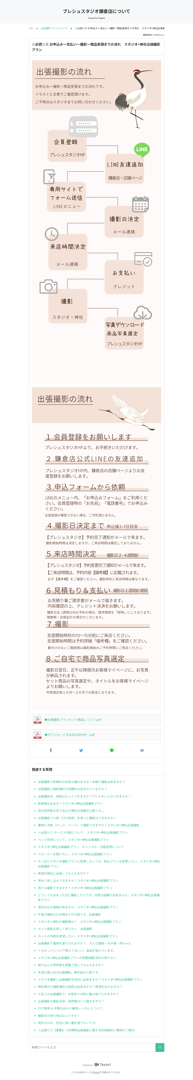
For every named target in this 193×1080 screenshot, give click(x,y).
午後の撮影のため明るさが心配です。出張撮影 (69, 914)
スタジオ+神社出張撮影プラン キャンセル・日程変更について (81, 846)
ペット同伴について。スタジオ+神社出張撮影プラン (73, 839)
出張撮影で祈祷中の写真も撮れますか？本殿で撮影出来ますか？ (81, 781)
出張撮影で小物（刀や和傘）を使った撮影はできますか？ (77, 818)
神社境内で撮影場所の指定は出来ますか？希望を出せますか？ (80, 986)
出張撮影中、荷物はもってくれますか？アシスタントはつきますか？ (84, 796)
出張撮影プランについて (54, 28)
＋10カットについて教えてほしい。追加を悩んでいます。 (77, 950)
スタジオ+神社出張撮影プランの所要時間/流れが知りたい (77, 957)
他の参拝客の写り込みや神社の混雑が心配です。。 (72, 810)
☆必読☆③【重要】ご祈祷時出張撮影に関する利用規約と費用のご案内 (86, 1030)
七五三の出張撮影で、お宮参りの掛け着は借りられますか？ (78, 994)
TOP (31, 28)
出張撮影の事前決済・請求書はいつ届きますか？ (71, 1001)
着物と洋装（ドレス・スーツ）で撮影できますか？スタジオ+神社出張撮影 (88, 825)
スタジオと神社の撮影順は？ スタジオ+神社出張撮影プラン (79, 921)
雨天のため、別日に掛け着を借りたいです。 (68, 1022)
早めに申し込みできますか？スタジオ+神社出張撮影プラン (78, 880)
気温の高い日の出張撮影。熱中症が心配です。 (69, 972)
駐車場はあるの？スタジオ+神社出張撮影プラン (70, 803)
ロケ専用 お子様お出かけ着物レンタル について (70, 1008)
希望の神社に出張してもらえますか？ (63, 873)
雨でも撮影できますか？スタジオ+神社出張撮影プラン (75, 888)
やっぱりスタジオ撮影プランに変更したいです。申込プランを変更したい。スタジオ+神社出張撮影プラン (99, 863)
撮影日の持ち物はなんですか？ (59, 1015)
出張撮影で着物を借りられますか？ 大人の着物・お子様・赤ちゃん (84, 943)
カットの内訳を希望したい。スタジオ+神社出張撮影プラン (78, 936)
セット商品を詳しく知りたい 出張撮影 (65, 928)
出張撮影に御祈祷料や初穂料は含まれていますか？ (74, 789)
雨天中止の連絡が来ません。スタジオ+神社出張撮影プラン (78, 907)
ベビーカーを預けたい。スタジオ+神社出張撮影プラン (75, 854)
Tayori (96, 1072)
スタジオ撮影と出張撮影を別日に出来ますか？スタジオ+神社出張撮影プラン (90, 979)
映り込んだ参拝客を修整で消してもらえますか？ (71, 965)
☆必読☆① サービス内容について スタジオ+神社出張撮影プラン (83, 832)
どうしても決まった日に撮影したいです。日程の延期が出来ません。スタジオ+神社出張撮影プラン (99, 897)
